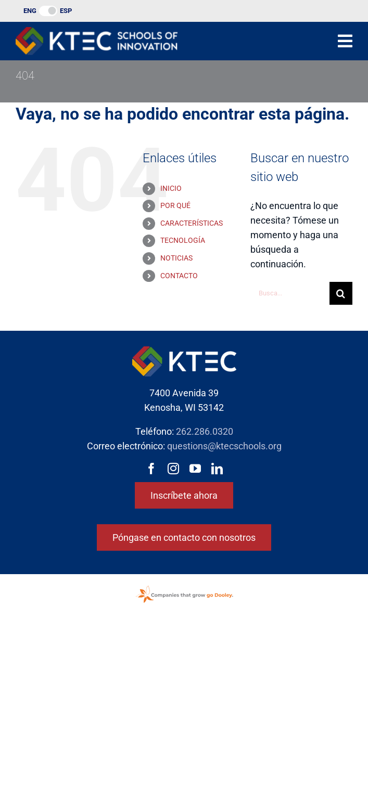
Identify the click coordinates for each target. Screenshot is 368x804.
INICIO (171, 188)
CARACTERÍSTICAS (191, 223)
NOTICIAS (176, 258)
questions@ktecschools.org (224, 445)
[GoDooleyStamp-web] (184, 586)
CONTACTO (179, 275)
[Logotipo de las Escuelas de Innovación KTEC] (96, 31)
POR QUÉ (175, 205)
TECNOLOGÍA (182, 240)
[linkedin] (217, 468)
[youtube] (195, 468)
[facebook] (151, 468)
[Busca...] (289, 293)
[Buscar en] (340, 293)
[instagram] (173, 468)
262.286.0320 (204, 431)
